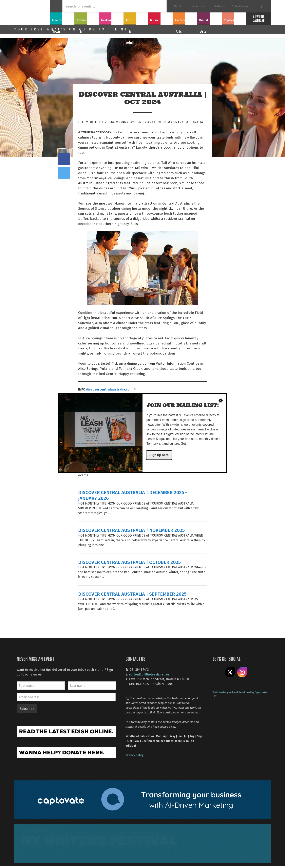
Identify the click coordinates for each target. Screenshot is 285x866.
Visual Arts (209, 18)
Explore (233, 18)
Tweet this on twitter (64, 173)
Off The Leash (32, 12)
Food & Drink (135, 18)
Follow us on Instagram (242, 672)
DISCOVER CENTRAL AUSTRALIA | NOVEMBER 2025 (131, 530)
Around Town (62, 18)
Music (160, 18)
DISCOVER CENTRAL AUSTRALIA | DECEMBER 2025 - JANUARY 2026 (132, 495)
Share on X (230, 672)
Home (56, 6)
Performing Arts (185, 18)
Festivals (111, 18)
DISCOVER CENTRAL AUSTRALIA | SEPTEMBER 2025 (132, 593)
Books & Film (86, 18)
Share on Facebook (64, 159)
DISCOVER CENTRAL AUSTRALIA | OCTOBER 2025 (129, 562)
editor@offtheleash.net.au (149, 674)
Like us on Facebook (218, 672)
